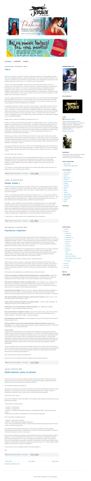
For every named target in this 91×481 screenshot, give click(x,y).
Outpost (66, 192)
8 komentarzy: (25, 454)
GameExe (66, 187)
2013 (65, 263)
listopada (67, 235)
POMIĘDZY (26, 61)
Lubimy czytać (67, 172)
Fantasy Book (67, 197)
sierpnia (67, 241)
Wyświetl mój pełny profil (68, 131)
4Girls (65, 188)
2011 (65, 267)
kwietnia (67, 250)
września (67, 239)
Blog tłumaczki (67, 164)
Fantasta (66, 183)
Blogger (55, 476)
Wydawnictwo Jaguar (69, 119)
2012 (65, 265)
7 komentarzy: (25, 362)
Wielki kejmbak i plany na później (20, 372)
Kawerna (66, 199)
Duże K (65, 176)
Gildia (65, 201)
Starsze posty (55, 461)
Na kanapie (66, 174)
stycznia (67, 260)
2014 (65, 231)
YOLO (7, 69)
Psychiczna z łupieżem (15, 230)
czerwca (67, 246)
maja (66, 248)
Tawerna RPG (67, 194)
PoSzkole (66, 179)
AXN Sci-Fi (66, 185)
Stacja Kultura (67, 177)
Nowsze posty (8, 461)
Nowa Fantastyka (68, 196)
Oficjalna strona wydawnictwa (71, 165)
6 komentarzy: (25, 173)
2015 (65, 229)
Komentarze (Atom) (15, 464)
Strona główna (8, 61)
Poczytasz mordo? (68, 181)
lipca (66, 243)
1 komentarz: (25, 220)
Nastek (65, 190)
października (68, 237)
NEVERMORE (17, 61)
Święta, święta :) (12, 183)
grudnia (67, 233)
